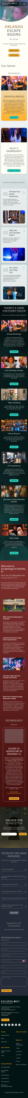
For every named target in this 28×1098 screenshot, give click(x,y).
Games (3, 1032)
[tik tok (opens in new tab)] (2, 1025)
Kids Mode (4, 1041)
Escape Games (5, 1035)
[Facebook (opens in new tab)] (6, 1025)
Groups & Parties (6, 1064)
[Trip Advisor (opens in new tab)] (12, 1025)
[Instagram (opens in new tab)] (19, 1025)
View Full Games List (13, 73)
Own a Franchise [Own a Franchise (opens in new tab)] (21, 1032)
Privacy (18, 1061)
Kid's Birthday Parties (4, 1071)
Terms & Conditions (21, 1064)
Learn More (14, 117)
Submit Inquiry (6, 990)
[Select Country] (23, 961)
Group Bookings (5, 1067)
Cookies (18, 1058)
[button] (14, 869)
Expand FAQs (14, 912)
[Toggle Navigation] (24, 4)
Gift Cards (18, 1054)
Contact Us (19, 1051)
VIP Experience (5, 1081)
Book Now (5, 1020)
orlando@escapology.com (14, 793)
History (18, 1048)
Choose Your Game (14, 170)
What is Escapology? (19, 1044)
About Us (19, 1040)
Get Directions (14, 55)
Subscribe (23, 834)
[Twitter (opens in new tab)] (9, 1025)
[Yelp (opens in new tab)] (16, 1025)
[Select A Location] (20, 4)
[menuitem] (6, 1037)
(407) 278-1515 (14, 791)
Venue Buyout (5, 1078)
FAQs (2, 1055)
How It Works (5, 1047)
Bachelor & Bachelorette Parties (6, 1085)
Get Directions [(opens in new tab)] (14, 798)
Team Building (5, 1075)
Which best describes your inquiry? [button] (10, 937)
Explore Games (14, 50)
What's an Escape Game (5, 1051)
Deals (2, 1038)
